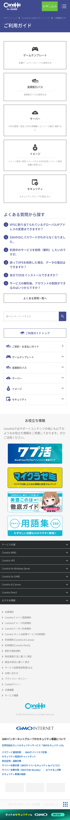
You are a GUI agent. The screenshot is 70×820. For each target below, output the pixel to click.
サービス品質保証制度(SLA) (18, 667)
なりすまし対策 (53, 770)
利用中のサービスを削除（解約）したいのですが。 (38, 252)
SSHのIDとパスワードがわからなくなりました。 (38, 239)
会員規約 (9, 612)
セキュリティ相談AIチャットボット (19, 756)
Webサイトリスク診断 (36, 752)
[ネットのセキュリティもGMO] (35, 814)
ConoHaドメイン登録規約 (18, 617)
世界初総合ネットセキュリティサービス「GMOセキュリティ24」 (33, 745)
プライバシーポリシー (16, 678)
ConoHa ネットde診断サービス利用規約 (25, 634)
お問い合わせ (11, 673)
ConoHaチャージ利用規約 (18, 623)
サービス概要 (11, 695)
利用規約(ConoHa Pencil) (17, 645)
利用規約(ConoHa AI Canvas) (19, 639)
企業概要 (9, 690)
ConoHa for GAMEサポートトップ (36, 18)
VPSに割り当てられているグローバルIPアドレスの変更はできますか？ (37, 227)
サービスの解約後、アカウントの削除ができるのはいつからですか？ (38, 285)
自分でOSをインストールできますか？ (34, 275)
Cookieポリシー (13, 684)
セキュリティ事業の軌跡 (14, 774)
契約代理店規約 (13, 651)
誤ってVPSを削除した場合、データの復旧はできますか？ (37, 264)
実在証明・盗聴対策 (11, 761)
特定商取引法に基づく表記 (18, 656)
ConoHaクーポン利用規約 (18, 628)
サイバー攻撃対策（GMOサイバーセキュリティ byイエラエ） (31, 765)
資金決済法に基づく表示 (17, 662)
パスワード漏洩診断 (11, 752)
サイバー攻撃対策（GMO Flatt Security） (22, 770)
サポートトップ (10, 18)
